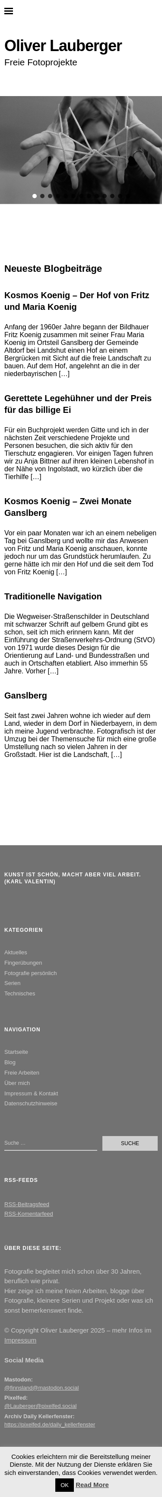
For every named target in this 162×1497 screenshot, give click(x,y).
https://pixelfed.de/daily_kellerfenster (49, 1424)
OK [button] (64, 1485)
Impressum (20, 1340)
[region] (81, 150)
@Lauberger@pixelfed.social (40, 1406)
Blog (10, 1062)
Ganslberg (25, 695)
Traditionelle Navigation (53, 596)
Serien (12, 983)
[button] (34, 196)
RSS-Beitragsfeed (26, 1204)
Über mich (17, 1083)
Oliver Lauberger (63, 46)
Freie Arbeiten (21, 1072)
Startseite (16, 1052)
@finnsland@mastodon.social (41, 1387)
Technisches (19, 993)
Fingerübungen (23, 962)
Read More (92, 1484)
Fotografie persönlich (30, 973)
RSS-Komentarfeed (28, 1213)
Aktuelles (15, 952)
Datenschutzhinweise (30, 1103)
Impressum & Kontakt (31, 1093)
